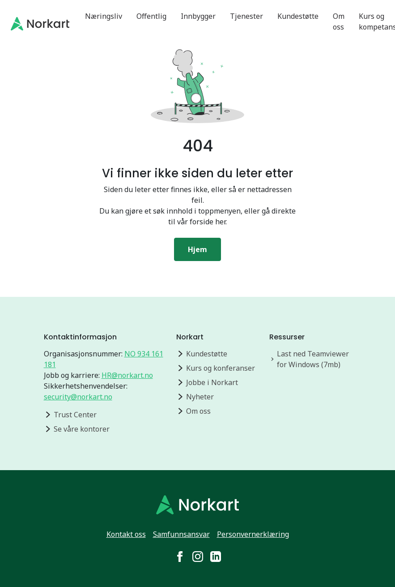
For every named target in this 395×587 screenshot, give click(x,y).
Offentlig (151, 16)
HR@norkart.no (127, 375)
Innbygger (198, 16)
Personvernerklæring (253, 534)
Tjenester (246, 16)
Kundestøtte (298, 16)
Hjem (197, 249)
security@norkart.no (78, 397)
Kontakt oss (126, 534)
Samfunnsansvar (181, 534)
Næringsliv (103, 16)
